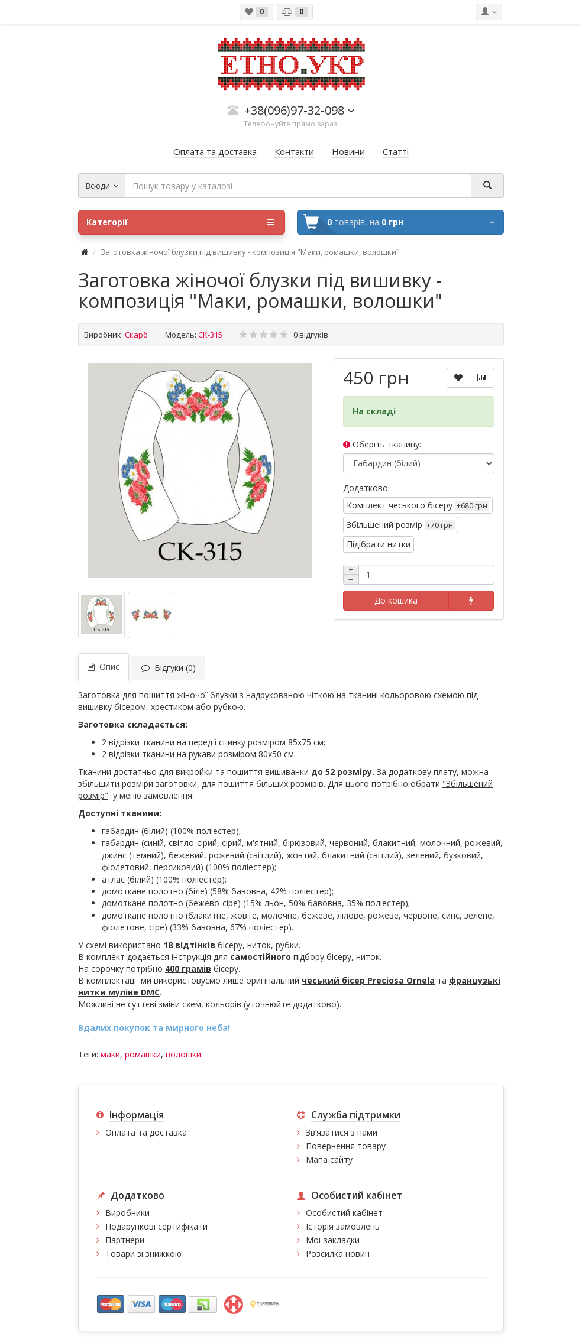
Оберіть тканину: (382, 444)
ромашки (143, 1054)
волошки (183, 1054)
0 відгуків (310, 334)
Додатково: (366, 488)
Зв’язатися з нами (341, 1132)
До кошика (396, 600)
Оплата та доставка (146, 1132)
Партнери (124, 1239)
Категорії (180, 222)
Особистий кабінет (344, 1212)
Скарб (136, 334)
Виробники (127, 1212)
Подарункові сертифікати (156, 1226)
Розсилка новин (338, 1253)
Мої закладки (333, 1239)
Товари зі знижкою (143, 1253)
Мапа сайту (329, 1159)
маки (110, 1054)
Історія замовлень (343, 1226)
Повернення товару (346, 1145)
